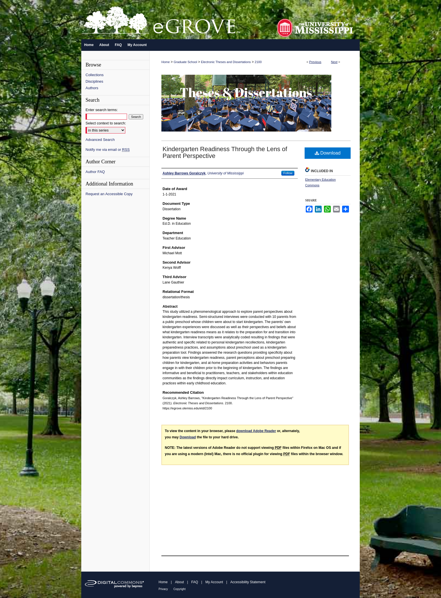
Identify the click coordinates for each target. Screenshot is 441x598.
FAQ (194, 582)
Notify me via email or (108, 149)
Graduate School (185, 62)
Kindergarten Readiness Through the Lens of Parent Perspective (225, 152)
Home (165, 62)
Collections (95, 75)
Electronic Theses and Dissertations (226, 62)
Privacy (163, 589)
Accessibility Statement (247, 582)
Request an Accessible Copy (109, 194)
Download (328, 153)
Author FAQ (95, 172)
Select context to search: (106, 123)
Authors (92, 88)
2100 (258, 62)
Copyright (179, 589)
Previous (315, 62)
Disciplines (94, 81)
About (179, 582)
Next (334, 62)
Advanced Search (100, 139)
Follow (287, 173)
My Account (214, 582)
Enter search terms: (102, 110)
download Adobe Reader (256, 431)
